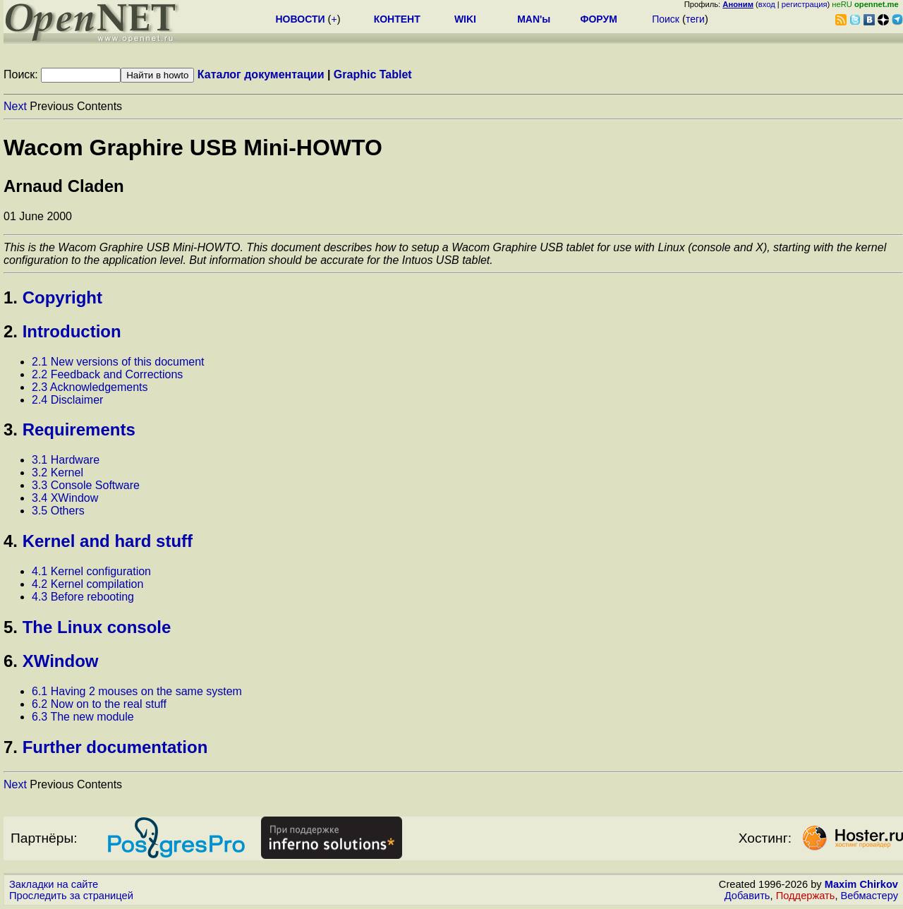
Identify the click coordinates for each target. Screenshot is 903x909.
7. (11, 747)
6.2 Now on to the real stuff (99, 704)
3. (11, 429)
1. (11, 297)
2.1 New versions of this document (118, 362)
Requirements (79, 429)
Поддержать (805, 895)
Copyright (62, 297)
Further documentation (115, 747)
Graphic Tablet (373, 74)
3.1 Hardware (65, 460)
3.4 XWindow (65, 498)
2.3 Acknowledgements (90, 387)
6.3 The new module (83, 717)
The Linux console (97, 627)
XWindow (61, 660)
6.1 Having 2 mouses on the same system (137, 691)
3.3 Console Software (86, 485)
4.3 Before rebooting (83, 597)
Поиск (665, 19)
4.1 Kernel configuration (91, 571)
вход (766, 4)
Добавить (747, 895)
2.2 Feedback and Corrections (107, 374)
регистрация (805, 4)
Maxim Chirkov (861, 884)
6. (11, 660)
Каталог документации (261, 74)
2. (11, 331)
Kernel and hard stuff (108, 540)
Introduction (72, 331)
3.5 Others (58, 511)
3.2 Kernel (57, 472)
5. (11, 627)
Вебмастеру (869, 895)
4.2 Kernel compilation (87, 584)
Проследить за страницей (71, 895)
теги (695, 19)
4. (11, 540)
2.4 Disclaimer (67, 400)
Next (15, 106)
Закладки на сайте (53, 884)
